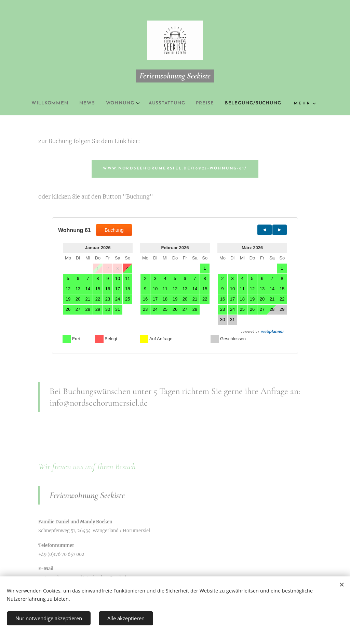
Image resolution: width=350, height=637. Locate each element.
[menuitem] (43, 103)
